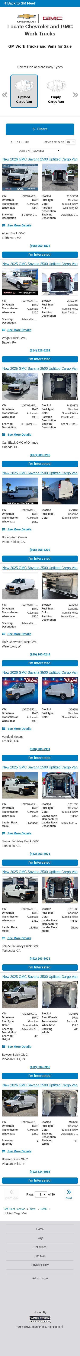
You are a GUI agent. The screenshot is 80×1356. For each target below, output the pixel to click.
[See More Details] (16, 225)
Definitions (40, 1247)
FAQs (40, 1238)
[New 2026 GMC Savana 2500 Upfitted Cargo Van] (40, 159)
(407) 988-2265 (40, 455)
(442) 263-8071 (40, 853)
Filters (39, 129)
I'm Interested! (40, 254)
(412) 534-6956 (40, 1067)
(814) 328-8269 (40, 350)
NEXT (69, 1193)
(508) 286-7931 (40, 749)
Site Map (40, 1256)
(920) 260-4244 (40, 654)
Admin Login (40, 1278)
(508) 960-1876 (40, 245)
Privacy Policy (40, 1264)
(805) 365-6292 (40, 549)
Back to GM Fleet (19, 3)
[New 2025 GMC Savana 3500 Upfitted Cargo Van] (40, 976)
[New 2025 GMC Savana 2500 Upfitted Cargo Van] (40, 263)
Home (40, 1229)
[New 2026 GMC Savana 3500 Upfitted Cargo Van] (40, 672)
